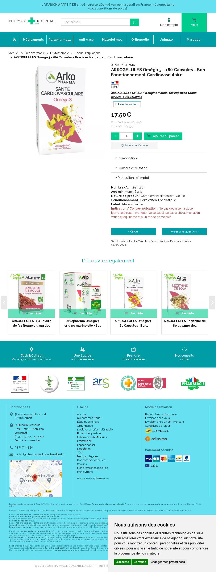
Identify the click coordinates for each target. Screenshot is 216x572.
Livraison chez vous (157, 418)
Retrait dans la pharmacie (161, 414)
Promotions (84, 440)
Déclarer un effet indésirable (95, 429)
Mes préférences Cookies (92, 467)
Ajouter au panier (163, 136)
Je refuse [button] (140, 562)
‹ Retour (133, 231)
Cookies (82, 464)
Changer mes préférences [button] (168, 562)
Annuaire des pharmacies (93, 478)
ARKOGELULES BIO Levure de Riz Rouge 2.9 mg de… (31, 323)
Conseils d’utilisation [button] (131, 168)
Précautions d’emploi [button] (132, 178)
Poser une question (89, 433)
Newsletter (84, 448)
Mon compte (85, 471)
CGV (80, 452)
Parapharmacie (35, 53)
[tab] (159, 158)
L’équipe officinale (88, 421)
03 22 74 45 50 (24, 447)
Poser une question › (184, 231)
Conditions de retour (157, 425)
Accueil (14, 53)
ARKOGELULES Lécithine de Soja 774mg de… (185, 323)
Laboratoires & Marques (92, 437)
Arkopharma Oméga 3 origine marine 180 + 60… (82, 323)
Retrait (31, 354)
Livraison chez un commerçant (164, 421)
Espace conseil (86, 444)
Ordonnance (85, 425)
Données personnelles (91, 460)
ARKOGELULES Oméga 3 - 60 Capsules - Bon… (134, 323)
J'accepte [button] (122, 562)
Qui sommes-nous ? (89, 418)
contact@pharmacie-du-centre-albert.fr (40, 454)
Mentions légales (87, 456)
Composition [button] (126, 158)
